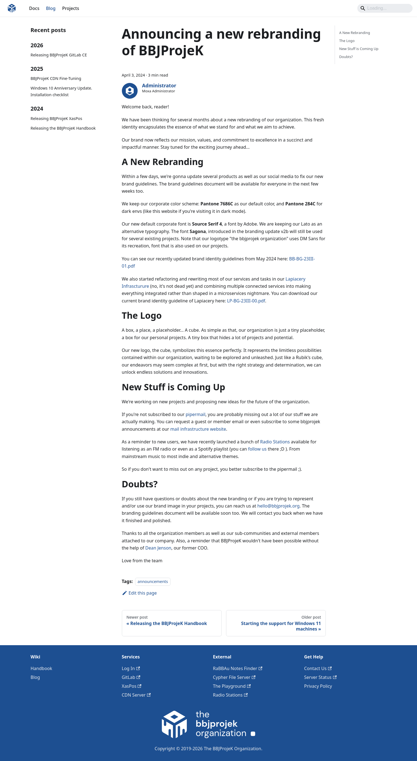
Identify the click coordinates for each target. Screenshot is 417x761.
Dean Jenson (158, 548)
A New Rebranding (354, 32)
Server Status (320, 677)
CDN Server (136, 695)
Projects (70, 8)
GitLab (131, 677)
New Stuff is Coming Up (359, 48)
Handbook (41, 668)
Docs (34, 8)
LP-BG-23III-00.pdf (246, 301)
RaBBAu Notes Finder (238, 668)
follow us (257, 449)
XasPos (131, 686)
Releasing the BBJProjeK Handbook (63, 128)
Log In (131, 668)
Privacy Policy (318, 686)
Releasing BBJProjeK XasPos (56, 118)
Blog (50, 8)
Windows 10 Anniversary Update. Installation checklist (61, 91)
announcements (153, 581)
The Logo (347, 40)
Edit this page (139, 593)
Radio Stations (275, 442)
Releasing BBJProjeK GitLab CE (59, 54)
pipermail (196, 414)
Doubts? (346, 56)
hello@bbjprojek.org (278, 506)
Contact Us (318, 668)
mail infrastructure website (198, 429)
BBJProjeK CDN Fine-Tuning (56, 78)
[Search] (385, 8)
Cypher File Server (234, 677)
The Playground (232, 686)
